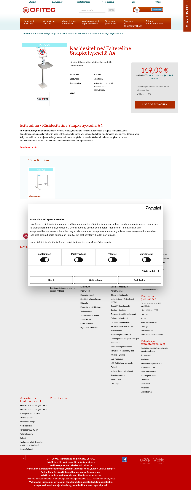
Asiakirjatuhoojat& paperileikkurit (90, 22)
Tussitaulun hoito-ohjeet (90, 315)
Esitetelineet (68, 33)
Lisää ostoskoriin (154, 104)
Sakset (23, 438)
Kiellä (51, 280)
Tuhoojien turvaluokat (149, 290)
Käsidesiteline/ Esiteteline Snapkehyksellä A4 (99, 33)
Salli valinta (95, 280)
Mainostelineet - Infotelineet (122, 371)
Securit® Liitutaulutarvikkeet (122, 326)
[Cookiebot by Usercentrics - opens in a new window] (148, 208)
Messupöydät (116, 379)
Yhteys (157, 2)
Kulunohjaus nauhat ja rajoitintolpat (125, 339)
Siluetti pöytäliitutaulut (119, 295)
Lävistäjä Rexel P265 (149, 310)
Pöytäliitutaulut (116, 291)
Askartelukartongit (27, 422)
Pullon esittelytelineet (119, 318)
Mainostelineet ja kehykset (46, 33)
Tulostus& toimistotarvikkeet (133, 23)
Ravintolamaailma (118, 375)
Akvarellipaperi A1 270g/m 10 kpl (33, 410)
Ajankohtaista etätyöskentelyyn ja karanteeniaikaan (154, 349)
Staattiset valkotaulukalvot (90, 299)
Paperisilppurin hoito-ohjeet (152, 286)
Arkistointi (145, 388)
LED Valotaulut (117, 359)
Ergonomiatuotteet (148, 367)
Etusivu (33, 2)
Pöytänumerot (116, 330)
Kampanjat (57, 2)
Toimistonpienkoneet (110, 22)
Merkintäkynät (146, 392)
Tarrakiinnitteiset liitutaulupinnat (123, 314)
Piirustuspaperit (26, 418)
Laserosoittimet (86, 323)
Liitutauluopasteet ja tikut (121, 322)
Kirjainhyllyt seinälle (118, 310)
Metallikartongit (26, 426)
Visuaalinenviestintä (48, 22)
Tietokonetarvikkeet (148, 371)
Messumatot (116, 343)
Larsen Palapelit (26, 449)
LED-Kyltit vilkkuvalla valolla (122, 363)
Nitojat (143, 318)
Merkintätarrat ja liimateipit (151, 363)
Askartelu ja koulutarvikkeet (30, 400)
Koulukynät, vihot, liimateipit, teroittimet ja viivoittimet (31, 443)
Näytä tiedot (148, 271)
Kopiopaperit (146, 355)
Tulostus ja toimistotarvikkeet (153, 342)
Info (133, 2)
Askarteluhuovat (26, 434)
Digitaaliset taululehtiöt (89, 328)
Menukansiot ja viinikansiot (121, 347)
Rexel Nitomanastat (149, 322)
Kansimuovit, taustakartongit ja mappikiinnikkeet (62, 289)
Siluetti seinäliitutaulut (119, 287)
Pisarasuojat (85, 291)
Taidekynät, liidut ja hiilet (30, 414)
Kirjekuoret (145, 359)
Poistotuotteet (83, 2)
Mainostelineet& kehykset (69, 22)
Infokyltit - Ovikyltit (118, 355)
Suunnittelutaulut (87, 295)
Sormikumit (145, 384)
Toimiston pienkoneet (148, 297)
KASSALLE (157, 10)
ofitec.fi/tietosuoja (101, 242)
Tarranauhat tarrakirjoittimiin (152, 335)
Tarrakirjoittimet (147, 331)
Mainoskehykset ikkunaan (121, 335)
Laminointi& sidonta (29, 22)
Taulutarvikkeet (86, 311)
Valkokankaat (85, 319)
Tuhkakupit (115, 383)
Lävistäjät (144, 327)
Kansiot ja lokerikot (148, 376)
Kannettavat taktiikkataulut (91, 307)
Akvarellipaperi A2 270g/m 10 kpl (33, 405)
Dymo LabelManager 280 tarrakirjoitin (151, 304)
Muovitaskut (145, 380)
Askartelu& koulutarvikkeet (154, 22)
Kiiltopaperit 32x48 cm (29, 430)
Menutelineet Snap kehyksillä (122, 351)
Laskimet (144, 314)
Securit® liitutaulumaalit (120, 306)
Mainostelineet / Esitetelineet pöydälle (122, 300)
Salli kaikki (139, 280)
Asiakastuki (108, 2)
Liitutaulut (84, 303)
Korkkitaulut (85, 287)
